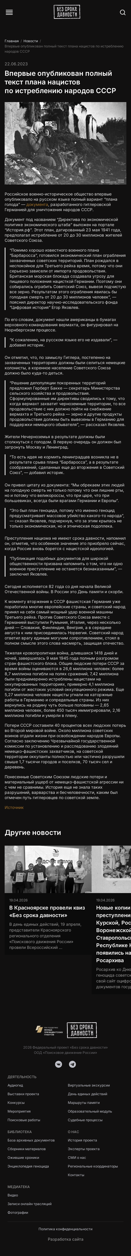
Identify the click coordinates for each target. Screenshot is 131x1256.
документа (37, 204)
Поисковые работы (24, 1120)
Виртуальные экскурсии (89, 1085)
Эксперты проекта (84, 1149)
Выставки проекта (23, 1094)
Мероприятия (19, 1111)
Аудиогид (15, 1085)
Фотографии (18, 1212)
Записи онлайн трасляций (30, 1204)
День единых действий (87, 1094)
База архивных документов (31, 1140)
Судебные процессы (85, 1120)
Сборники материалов (27, 1149)
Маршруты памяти (84, 1102)
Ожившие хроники (23, 1157)
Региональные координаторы (93, 1166)
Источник (14, 807)
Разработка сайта (65, 1239)
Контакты (76, 1175)
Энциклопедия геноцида (28, 1166)
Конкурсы (16, 1102)
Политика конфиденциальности (65, 1229)
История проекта (82, 1140)
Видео (13, 1195)
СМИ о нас (77, 1157)
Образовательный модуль (90, 1111)
